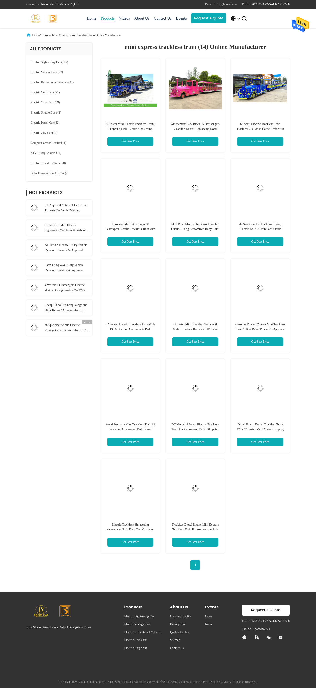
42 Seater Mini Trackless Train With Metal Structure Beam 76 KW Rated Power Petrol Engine (195, 329)
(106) (49, 62)
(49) (45, 102)
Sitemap (175, 640)
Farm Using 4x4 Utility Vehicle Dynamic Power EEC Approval (64, 267)
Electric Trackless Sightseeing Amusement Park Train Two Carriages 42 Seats (130, 529)
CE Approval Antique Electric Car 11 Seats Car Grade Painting (66, 207)
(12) (44, 132)
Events (181, 18)
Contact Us (163, 18)
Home (91, 18)
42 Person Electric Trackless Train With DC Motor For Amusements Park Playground (130, 329)
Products (108, 18)
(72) (47, 72)
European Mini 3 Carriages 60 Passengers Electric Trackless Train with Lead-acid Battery (130, 229)
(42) (46, 112)
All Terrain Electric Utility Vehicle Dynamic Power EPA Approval (66, 247)
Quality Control (179, 632)
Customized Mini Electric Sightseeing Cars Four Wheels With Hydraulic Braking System (67, 228)
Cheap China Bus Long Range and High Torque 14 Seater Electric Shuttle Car (66, 308)
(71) (45, 92)
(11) (48, 143)
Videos (124, 18)
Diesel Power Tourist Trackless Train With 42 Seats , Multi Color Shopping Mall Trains (260, 429)
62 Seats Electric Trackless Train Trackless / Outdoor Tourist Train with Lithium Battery (260, 128)
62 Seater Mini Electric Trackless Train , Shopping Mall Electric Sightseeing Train (130, 128)
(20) (48, 163)
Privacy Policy (68, 681)
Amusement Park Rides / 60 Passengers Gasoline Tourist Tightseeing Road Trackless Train (195, 128)
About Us (142, 18)
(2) (50, 173)
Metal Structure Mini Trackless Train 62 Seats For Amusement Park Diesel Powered (130, 429)
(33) (52, 82)
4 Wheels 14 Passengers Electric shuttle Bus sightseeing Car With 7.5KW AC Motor (65, 288)
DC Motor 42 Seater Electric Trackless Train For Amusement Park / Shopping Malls (195, 429)
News (208, 624)
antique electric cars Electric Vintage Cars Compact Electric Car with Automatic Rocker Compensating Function (66, 328)
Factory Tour (178, 624)
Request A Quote (208, 18)
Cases (208, 616)
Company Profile (180, 616)
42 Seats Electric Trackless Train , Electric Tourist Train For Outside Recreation (260, 229)
